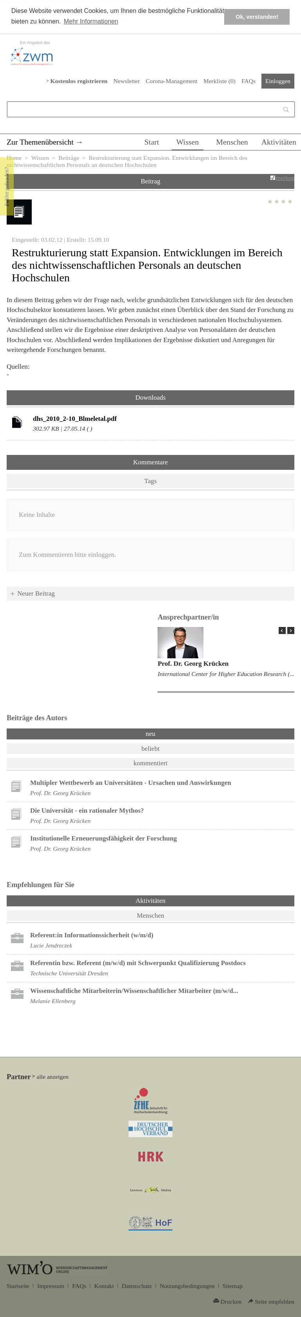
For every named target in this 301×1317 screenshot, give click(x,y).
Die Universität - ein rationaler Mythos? (87, 810)
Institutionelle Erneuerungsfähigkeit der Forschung (103, 838)
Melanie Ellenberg (53, 1001)
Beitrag (150, 181)
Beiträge (68, 157)
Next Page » (290, 630)
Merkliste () (219, 81)
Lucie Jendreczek (51, 945)
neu (151, 733)
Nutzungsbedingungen (187, 1286)
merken (285, 177)
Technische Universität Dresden (69, 973)
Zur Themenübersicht (40, 142)
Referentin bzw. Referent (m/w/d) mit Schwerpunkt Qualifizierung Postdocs (138, 963)
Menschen (232, 142)
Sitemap (233, 1286)
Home (14, 157)
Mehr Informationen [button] (91, 21)
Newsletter (126, 81)
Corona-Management (172, 81)
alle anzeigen (52, 1076)
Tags (150, 481)
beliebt (150, 748)
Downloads (150, 397)
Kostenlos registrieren (78, 81)
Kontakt (104, 1286)
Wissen (187, 142)
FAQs (248, 81)
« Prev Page (282, 630)
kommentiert (151, 763)
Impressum (50, 1286)
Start (151, 142)
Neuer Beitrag (36, 593)
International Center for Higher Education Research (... (226, 673)
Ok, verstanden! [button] (257, 17)
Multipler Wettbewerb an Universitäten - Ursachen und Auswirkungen (130, 782)
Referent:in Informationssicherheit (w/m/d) (91, 935)
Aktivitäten (278, 142)
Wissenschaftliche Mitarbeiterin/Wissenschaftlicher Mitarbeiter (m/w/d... (134, 991)
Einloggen (277, 81)
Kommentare (150, 462)
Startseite (18, 1286)
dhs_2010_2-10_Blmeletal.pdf (75, 418)
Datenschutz (137, 1286)
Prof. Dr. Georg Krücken (193, 663)
